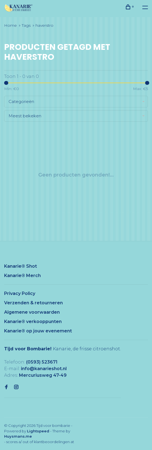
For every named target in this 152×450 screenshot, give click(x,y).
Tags (26, 25)
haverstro (44, 25)
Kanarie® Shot (20, 266)
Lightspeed (38, 431)
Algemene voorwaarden (32, 312)
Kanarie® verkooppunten (33, 321)
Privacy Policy (19, 293)
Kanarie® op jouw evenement (38, 331)
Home (10, 25)
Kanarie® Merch (22, 275)
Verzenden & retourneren (33, 302)
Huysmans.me (18, 436)
